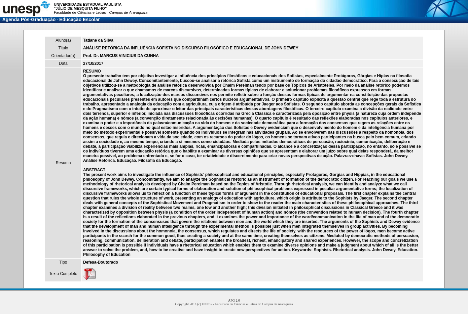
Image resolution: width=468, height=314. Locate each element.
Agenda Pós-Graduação (29, 19)
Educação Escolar (79, 19)
